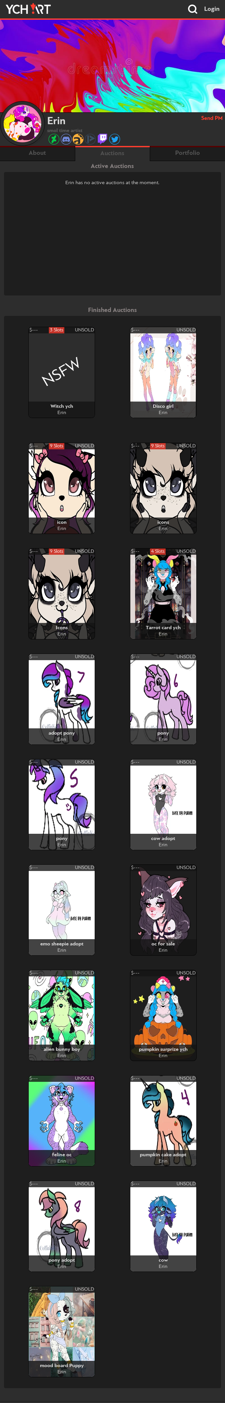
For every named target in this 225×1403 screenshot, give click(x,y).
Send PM (212, 118)
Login (212, 9)
